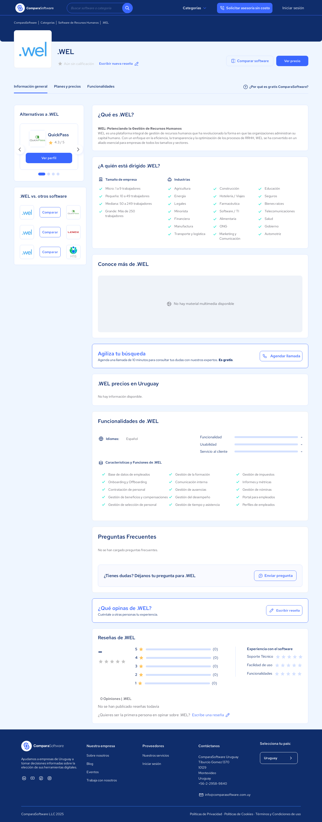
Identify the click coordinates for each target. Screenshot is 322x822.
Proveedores (153, 746)
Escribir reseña (284, 610)
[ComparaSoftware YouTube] (32, 778)
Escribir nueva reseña (119, 64)
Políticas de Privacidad (206, 814)
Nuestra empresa (101, 746)
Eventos (93, 772)
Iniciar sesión (293, 7)
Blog (90, 764)
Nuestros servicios (155, 755)
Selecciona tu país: (275, 743)
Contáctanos (209, 746)
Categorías (195, 8)
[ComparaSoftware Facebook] (41, 778)
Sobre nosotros (98, 755)
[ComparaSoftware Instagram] (49, 778)
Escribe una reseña (211, 715)
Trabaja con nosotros (102, 780)
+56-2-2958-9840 (212, 783)
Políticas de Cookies (238, 814)
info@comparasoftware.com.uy (224, 795)
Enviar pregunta (275, 576)
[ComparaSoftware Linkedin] (24, 778)
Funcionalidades (100, 86)
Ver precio (292, 61)
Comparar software (249, 61)
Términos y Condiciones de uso (278, 814)
